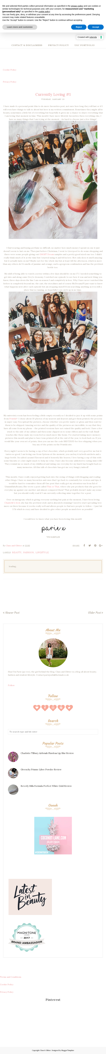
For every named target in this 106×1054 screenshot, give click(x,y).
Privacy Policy (9, 81)
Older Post (94, 612)
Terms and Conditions (10, 977)
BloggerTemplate (67, 1050)
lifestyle (42, 552)
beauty (17, 552)
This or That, (53, 486)
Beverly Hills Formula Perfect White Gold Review (46, 786)
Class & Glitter (45, 1050)
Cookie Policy (9, 70)
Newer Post (12, 612)
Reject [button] (79, 27)
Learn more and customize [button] (20, 27)
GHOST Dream (46, 254)
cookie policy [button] (44, 11)
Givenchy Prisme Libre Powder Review (41, 769)
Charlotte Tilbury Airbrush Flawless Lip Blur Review (47, 753)
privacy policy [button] (77, 6)
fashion (28, 552)
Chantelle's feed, (12, 502)
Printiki (12, 418)
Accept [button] (95, 27)
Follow (11, 685)
